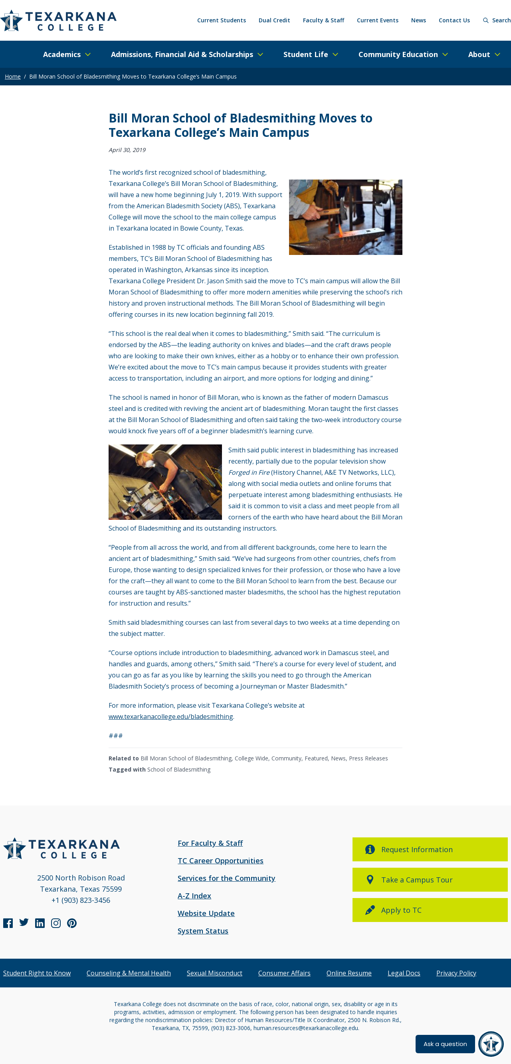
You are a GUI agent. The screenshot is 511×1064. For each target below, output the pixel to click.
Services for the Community (226, 878)
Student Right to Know (37, 973)
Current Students (221, 20)
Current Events (377, 20)
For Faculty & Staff (210, 843)
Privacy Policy (456, 973)
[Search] (497, 20)
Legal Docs (404, 973)
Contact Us (454, 20)
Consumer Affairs (284, 973)
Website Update (206, 913)
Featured (316, 758)
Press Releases (368, 758)
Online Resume (349, 973)
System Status (203, 931)
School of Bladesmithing (178, 769)
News (418, 20)
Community (286, 758)
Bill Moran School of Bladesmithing (186, 758)
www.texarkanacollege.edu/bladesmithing (171, 716)
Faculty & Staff (323, 20)
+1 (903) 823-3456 (80, 900)
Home (13, 76)
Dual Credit (274, 20)
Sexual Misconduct (214, 973)
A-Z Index (194, 895)
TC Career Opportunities (220, 860)
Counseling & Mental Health (129, 973)
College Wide (251, 758)
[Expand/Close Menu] (67, 54)
